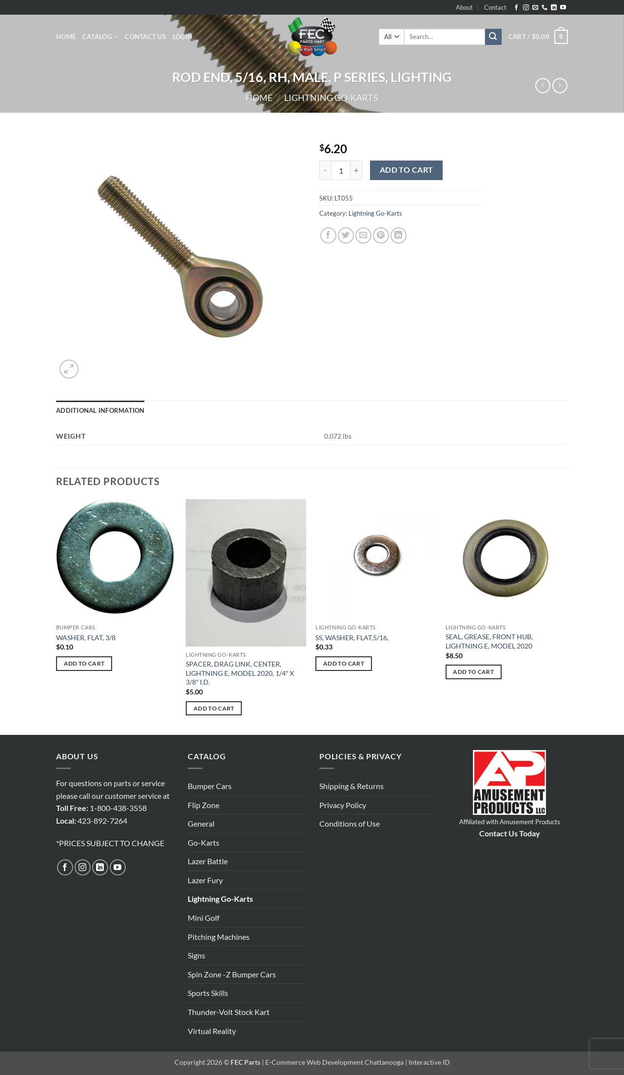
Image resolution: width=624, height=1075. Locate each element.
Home (66, 37)
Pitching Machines (219, 936)
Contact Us (145, 37)
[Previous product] (559, 85)
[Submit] (493, 37)
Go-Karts (203, 842)
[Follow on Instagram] (526, 7)
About (464, 7)
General (201, 823)
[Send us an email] (535, 7)
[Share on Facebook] (328, 235)
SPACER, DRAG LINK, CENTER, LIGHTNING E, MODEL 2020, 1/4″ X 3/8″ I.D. (240, 673)
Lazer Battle (208, 861)
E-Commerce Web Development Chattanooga (334, 1062)
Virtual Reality (212, 1030)
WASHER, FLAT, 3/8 (86, 637)
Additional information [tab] (100, 410)
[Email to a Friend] (363, 235)
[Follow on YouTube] (563, 7)
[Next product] (542, 85)
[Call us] (544, 7)
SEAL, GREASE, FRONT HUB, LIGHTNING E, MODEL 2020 (489, 641)
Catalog (100, 36)
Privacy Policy (342, 805)
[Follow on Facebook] (516, 7)
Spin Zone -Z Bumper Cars (232, 974)
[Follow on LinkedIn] (554, 7)
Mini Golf (203, 917)
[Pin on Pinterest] (381, 235)
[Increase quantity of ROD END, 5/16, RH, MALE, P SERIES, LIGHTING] (356, 170)
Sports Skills (208, 992)
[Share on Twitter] (346, 235)
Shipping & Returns (351, 786)
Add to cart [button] (84, 663)
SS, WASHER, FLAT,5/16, (352, 637)
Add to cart (406, 169)
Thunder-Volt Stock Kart (229, 1011)
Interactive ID (429, 1062)
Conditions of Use (349, 823)
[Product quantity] (341, 170)
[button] (182, 36)
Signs (196, 955)
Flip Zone (203, 805)
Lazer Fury (205, 880)
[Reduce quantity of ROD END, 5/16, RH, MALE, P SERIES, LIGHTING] (325, 170)
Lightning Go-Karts (331, 97)
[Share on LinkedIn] (398, 235)
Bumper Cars (210, 786)
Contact (495, 7)
